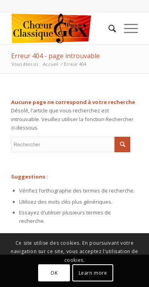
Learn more (93, 272)
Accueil (50, 64)
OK (54, 272)
